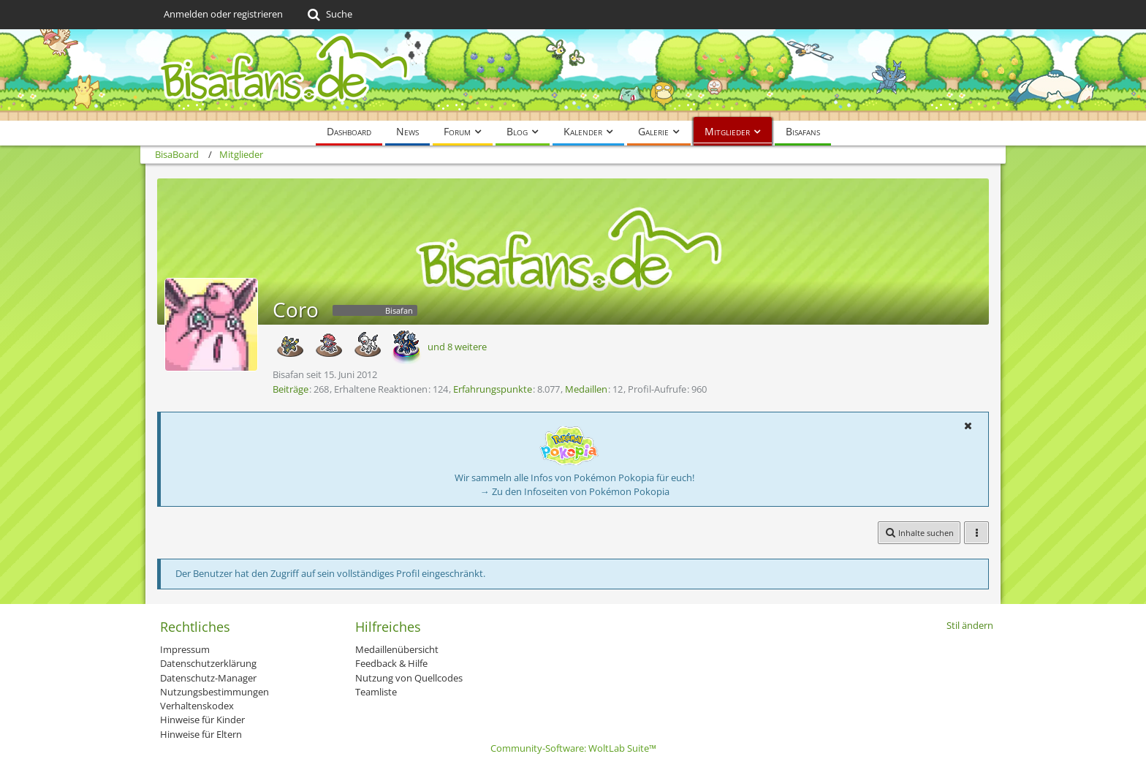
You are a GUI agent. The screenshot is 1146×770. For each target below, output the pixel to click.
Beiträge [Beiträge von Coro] (290, 389)
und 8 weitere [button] (457, 346)
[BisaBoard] (573, 75)
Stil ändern (969, 625)
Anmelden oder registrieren (223, 13)
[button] (968, 425)
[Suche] (328, 14)
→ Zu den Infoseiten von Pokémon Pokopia (574, 491)
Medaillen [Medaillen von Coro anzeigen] (586, 389)
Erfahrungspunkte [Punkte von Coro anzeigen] (492, 389)
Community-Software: (573, 748)
